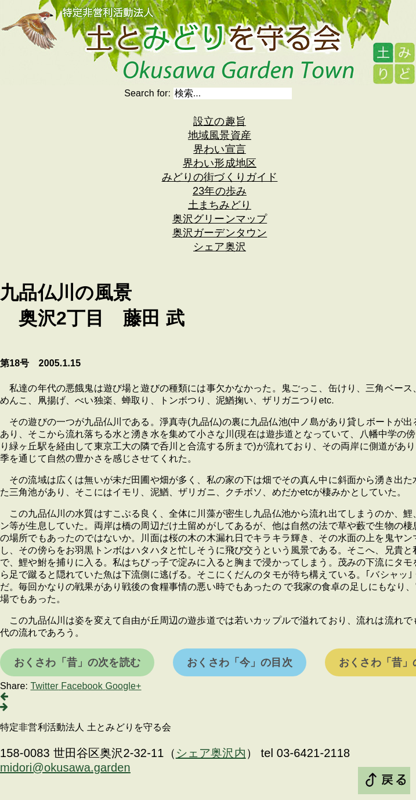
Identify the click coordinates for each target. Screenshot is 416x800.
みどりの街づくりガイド (220, 177)
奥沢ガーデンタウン (219, 233)
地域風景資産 (219, 135)
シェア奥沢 (219, 247)
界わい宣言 (219, 149)
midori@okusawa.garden (65, 767)
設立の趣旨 (219, 121)
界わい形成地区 (219, 163)
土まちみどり (219, 205)
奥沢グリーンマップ (219, 219)
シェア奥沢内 (211, 753)
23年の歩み (220, 191)
